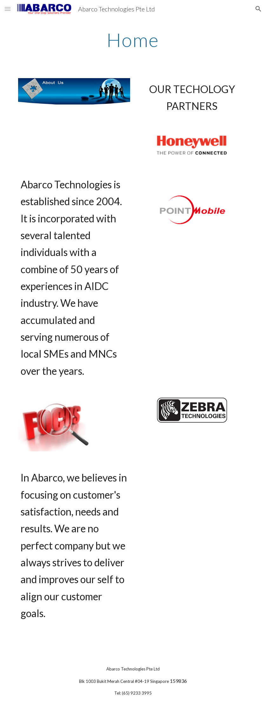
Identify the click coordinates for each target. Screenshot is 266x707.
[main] (133, 40)
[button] (7, 8)
